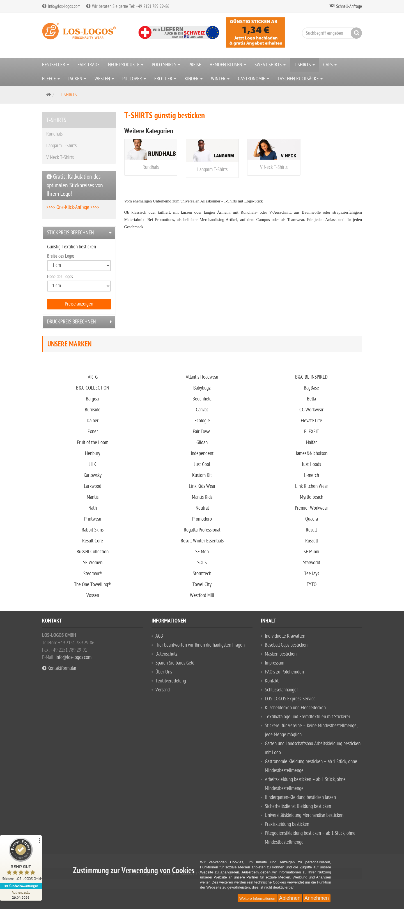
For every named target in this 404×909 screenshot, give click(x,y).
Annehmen (316, 898)
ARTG (93, 377)
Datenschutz (166, 654)
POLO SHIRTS (166, 65)
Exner (93, 432)
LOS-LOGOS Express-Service (290, 699)
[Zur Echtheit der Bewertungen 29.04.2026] (21, 895)
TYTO (311, 585)
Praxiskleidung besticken (287, 824)
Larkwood (92, 486)
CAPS (330, 65)
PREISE (195, 65)
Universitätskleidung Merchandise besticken (304, 815)
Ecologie (202, 421)
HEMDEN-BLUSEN (228, 65)
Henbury (92, 453)
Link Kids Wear (202, 486)
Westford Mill (202, 595)
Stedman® (92, 574)
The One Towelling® (92, 585)
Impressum (274, 663)
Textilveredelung (170, 681)
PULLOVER (134, 79)
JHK (92, 464)
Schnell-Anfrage (349, 6)
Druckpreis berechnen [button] (71, 322)
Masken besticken (281, 654)
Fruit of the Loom (92, 443)
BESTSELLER (55, 65)
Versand (162, 690)
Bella (311, 399)
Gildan (202, 443)
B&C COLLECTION (92, 388)
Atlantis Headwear (202, 377)
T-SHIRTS (304, 65)
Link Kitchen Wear (311, 486)
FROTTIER (165, 79)
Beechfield (202, 399)
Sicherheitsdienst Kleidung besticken (298, 806)
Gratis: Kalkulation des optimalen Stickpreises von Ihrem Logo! (75, 185)
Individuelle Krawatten (285, 636)
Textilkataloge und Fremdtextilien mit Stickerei (307, 717)
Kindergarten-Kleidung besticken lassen (300, 797)
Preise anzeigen (79, 304)
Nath (92, 508)
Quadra (311, 519)
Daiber (92, 421)
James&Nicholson (311, 453)
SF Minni (311, 552)
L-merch (311, 475)
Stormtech (202, 574)
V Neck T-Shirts (274, 167)
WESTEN (104, 79)
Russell (311, 541)
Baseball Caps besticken (286, 645)
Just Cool (202, 464)
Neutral (202, 508)
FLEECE (51, 79)
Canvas (202, 410)
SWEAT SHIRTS (270, 65)
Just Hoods (311, 464)
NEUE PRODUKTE (125, 65)
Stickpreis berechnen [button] (70, 233)
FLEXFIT (311, 432)
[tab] (79, 233)
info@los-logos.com (72, 657)
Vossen (92, 595)
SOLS (202, 563)
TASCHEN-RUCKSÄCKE (300, 79)
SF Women (92, 563)
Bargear (93, 399)
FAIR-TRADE (88, 65)
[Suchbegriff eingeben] (330, 33)
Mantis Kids (202, 497)
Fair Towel (202, 432)
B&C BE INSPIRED (311, 377)
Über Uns (163, 672)
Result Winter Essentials (202, 541)
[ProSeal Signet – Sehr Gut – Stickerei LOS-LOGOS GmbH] (21, 860)
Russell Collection (93, 552)
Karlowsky (93, 475)
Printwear (92, 519)
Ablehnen (289, 898)
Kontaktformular (59, 668)
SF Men (202, 552)
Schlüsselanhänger (281, 690)
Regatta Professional (202, 530)
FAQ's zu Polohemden (284, 672)
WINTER (220, 79)
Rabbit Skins (93, 530)
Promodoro (202, 519)
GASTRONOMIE (253, 79)
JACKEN (77, 79)
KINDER (194, 79)
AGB (159, 636)
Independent (202, 453)
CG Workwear (311, 410)
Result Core (92, 541)
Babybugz (202, 388)
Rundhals (151, 167)
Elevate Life (311, 421)
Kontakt (272, 681)
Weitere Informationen (257, 898)
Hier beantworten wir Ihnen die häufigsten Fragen (200, 645)
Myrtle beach (311, 497)
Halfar (311, 443)
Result (311, 530)
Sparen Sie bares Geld (174, 663)
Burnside (92, 410)
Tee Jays (311, 574)
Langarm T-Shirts (212, 170)
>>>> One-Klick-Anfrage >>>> (72, 207)
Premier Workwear (311, 508)
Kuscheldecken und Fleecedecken (295, 708)
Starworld (311, 563)
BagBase (311, 388)
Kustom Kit (202, 475)
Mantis (92, 497)
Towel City (202, 585)
